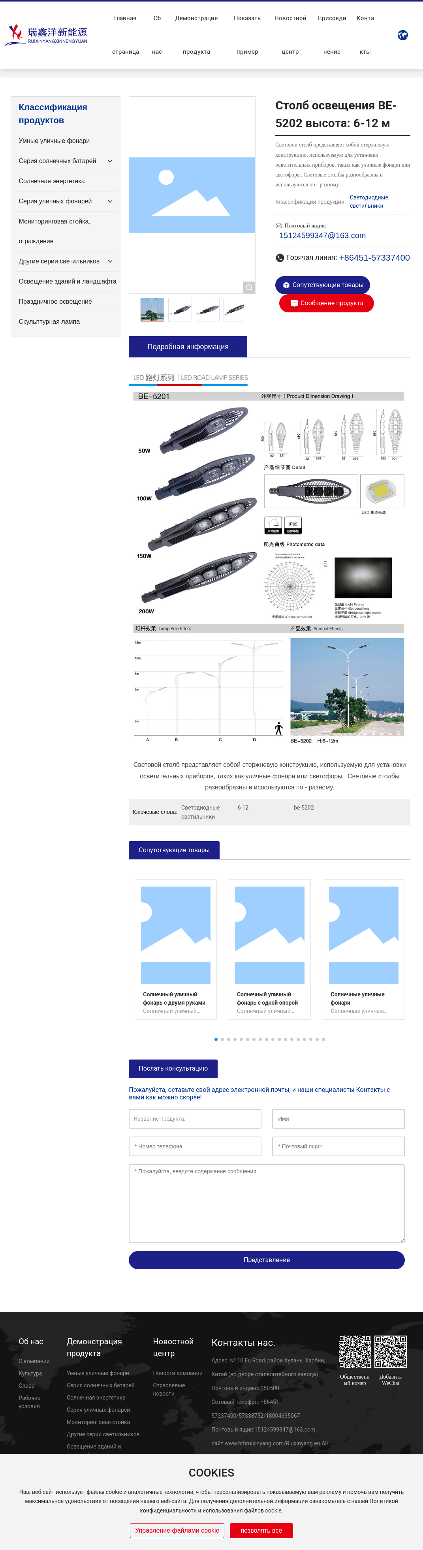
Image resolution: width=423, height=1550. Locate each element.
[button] (216, 1039)
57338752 (251, 1416)
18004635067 (283, 1416)
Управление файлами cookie (177, 1530)
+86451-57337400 (374, 258)
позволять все (261, 1530)
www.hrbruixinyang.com (254, 1443)
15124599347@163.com (322, 235)
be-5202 (304, 807)
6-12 (243, 807)
